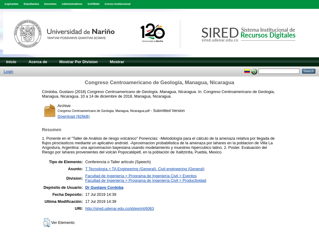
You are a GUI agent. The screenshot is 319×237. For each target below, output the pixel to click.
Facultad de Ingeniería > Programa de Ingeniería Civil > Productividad (145, 180)
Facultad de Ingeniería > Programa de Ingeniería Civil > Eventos (141, 176)
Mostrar (117, 61)
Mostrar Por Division (79, 61)
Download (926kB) (74, 116)
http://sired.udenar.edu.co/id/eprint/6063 (119, 208)
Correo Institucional (118, 3)
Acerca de (37, 61)
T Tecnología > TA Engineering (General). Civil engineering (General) (145, 169)
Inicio (11, 61)
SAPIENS (94, 3)
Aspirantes (11, 3)
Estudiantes (31, 3)
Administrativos (72, 3)
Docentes (50, 3)
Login (8, 71)
